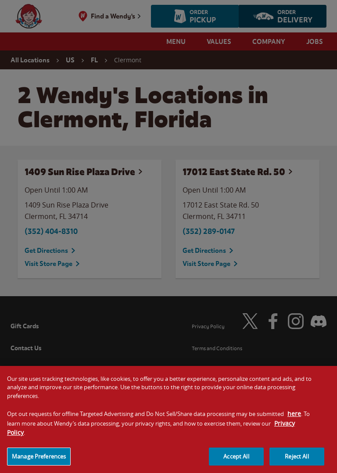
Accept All (236, 461)
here (294, 418)
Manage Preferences (39, 461)
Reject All (296, 461)
